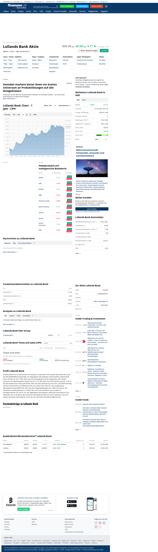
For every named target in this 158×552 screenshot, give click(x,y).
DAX (36, 1)
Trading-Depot (82, 64)
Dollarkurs (7, 543)
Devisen (82, 11)
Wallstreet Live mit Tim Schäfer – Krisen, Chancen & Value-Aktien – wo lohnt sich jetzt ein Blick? (97, 341)
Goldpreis (86, 541)
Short (69, 179)
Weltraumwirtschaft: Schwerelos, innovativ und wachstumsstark (97, 325)
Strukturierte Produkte (85, 60)
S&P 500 (73, 541)
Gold (70, 1)
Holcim (41, 213)
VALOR (5, 51)
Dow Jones (46, 541)
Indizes (21, 11)
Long (69, 177)
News (13, 11)
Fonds (28, 11)
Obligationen (93, 11)
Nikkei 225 (65, 541)
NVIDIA (41, 189)
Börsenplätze (8, 68)
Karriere (7, 524)
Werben (34, 524)
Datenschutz (69, 524)
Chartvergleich (23, 64)
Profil (64, 64)
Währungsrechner (76, 543)
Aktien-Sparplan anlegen (89, 51)
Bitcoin (79, 1)
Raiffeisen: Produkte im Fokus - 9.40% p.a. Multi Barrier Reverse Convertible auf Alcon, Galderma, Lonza (97, 372)
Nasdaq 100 (56, 541)
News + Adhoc (37, 60)
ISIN (17, 51)
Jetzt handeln (92, 209)
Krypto (48, 11)
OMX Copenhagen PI (101, 301)
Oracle (41, 218)
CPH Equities (7, 444)
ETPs (41, 11)
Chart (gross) (22, 60)
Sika (40, 230)
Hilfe (33, 522)
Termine (65, 60)
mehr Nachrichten (10, 252)
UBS (40, 183)
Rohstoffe (73, 11)
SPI (15, 1)
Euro (47, 1)
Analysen (35, 64)
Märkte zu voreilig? (94, 365)
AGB (66, 529)
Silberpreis (25, 543)
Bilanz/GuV (53, 60)
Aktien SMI (8, 541)
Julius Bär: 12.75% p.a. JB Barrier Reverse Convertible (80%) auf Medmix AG (97, 333)
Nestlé (41, 178)
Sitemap (7, 529)
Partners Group (44, 201)
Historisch (7, 71)
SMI (5, 1)
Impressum (69, 522)
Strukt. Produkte (60, 11)
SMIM (23, 541)
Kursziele (35, 68)
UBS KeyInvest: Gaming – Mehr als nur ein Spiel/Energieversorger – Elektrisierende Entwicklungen (96, 352)
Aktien (6, 11)
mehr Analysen (9, 324)
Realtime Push (23, 68)
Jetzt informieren (9, 98)
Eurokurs (16, 543)
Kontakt (7, 522)
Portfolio (102, 60)
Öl (101, 1)
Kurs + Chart (7, 60)
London (5, 448)
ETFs (35, 11)
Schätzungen (53, 64)
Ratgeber (104, 11)
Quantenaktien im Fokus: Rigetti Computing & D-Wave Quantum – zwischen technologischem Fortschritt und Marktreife (98, 383)
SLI (18, 541)
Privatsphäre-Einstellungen (74, 532)
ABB (40, 195)
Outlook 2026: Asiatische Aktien (94, 404)
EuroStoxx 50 (36, 541)
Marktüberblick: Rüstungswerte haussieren (97, 361)
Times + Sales (8, 64)
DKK (78, 100)
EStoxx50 (59, 1)
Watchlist (102, 64)
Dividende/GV (54, 68)
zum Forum (7, 407)
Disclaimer (68, 527)
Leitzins (94, 543)
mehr (84, 100)
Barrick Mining (44, 207)
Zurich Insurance (42, 224)
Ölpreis (87, 543)
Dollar (90, 1)
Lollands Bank (8, 335)
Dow (25, 1)
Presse (6, 527)
